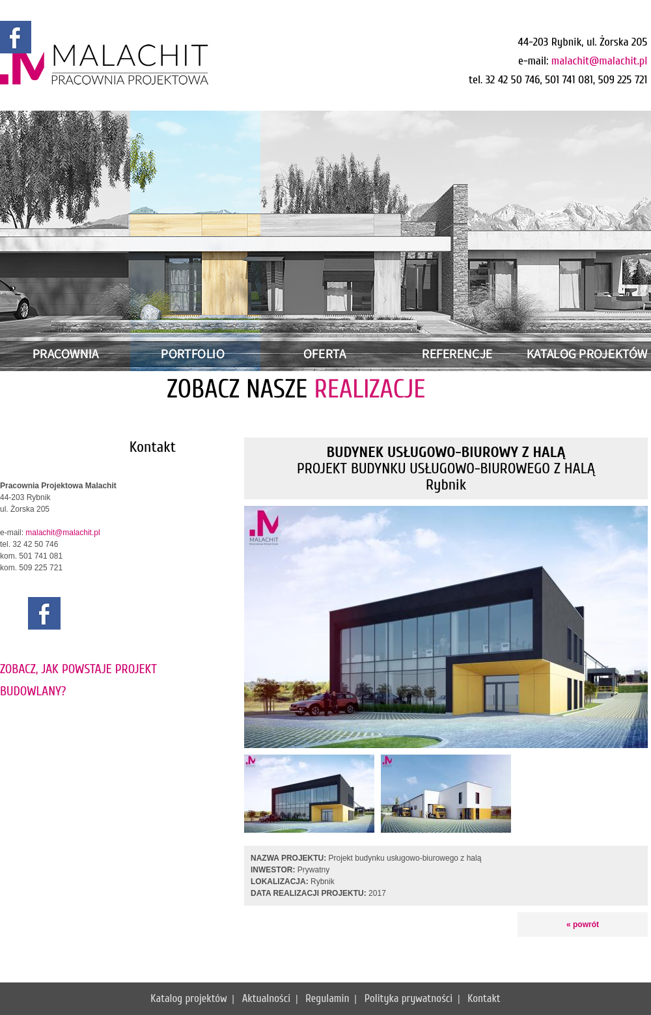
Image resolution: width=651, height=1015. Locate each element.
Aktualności (266, 998)
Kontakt (484, 998)
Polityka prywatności (409, 998)
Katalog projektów (188, 998)
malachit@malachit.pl (599, 61)
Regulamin (327, 998)
